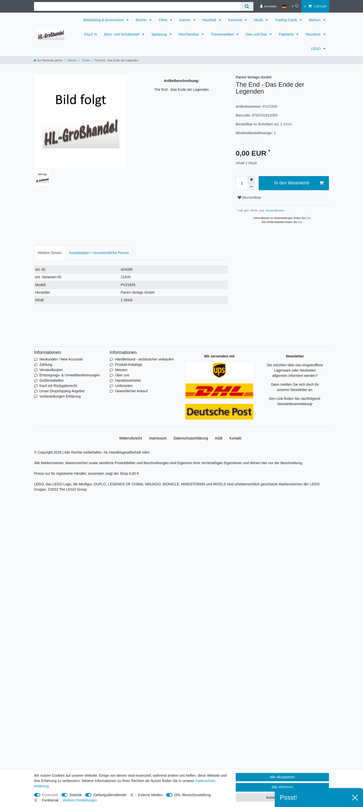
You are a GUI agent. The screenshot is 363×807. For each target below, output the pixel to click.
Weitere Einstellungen (80, 800)
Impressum (157, 438)
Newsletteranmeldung (294, 404)
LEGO (316, 49)
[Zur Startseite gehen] (48, 60)
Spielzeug (159, 34)
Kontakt (235, 438)
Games (185, 20)
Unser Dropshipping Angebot (61, 391)
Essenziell (50, 795)
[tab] (50, 252)
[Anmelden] (268, 6)
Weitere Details (50, 253)
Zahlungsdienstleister (110, 795)
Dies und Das (257, 34)
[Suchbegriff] (137, 6)
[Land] (284, 6)
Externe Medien (150, 795)
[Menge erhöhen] (251, 179)
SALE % (90, 34)
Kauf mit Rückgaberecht (58, 386)
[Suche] (246, 6)
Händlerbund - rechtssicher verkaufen (144, 359)
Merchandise (189, 34)
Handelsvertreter (128, 380)
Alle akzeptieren (282, 777)
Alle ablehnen (282, 787)
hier (308, 217)
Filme (163, 20)
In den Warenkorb (298, 183)
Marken (315, 20)
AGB (219, 438)
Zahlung (45, 365)
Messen (121, 370)
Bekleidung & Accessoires (104, 20)
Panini (85, 60)
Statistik (75, 795)
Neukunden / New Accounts (61, 359)
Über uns (122, 375)
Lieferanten (124, 386)
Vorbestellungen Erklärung (60, 396)
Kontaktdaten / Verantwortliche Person (99, 253)
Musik (259, 20)
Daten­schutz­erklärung (191, 438)
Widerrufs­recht (130, 438)
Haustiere (314, 34)
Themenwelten (223, 34)
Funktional (50, 800)
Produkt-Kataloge (128, 365)
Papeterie (287, 34)
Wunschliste (249, 198)
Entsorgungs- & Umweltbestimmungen (69, 375)
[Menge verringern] (251, 186)
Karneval (235, 20)
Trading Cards (286, 20)
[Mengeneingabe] (242, 183)
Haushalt (209, 20)
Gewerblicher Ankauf (131, 391)
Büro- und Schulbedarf (122, 34)
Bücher (142, 20)
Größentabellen (51, 380)
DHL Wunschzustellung (192, 795)
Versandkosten (274, 210)
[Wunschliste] (295, 6)
